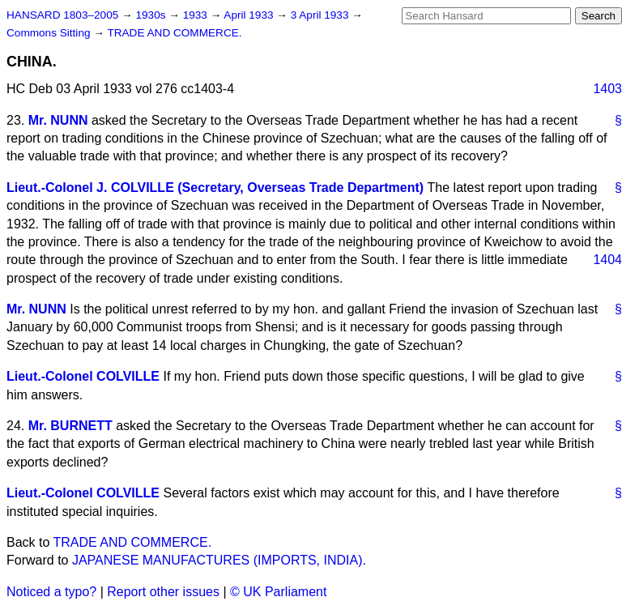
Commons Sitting (49, 33)
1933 (197, 15)
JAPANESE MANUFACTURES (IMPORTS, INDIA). (219, 560)
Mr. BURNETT (70, 426)
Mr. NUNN (58, 120)
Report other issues (163, 592)
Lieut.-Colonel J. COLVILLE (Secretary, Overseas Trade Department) (215, 187)
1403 (607, 89)
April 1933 (250, 15)
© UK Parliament (278, 592)
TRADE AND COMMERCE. (174, 33)
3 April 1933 (321, 15)
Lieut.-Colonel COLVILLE (83, 376)
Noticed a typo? (51, 592)
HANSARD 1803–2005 (62, 15)
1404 (607, 259)
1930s (151, 15)
